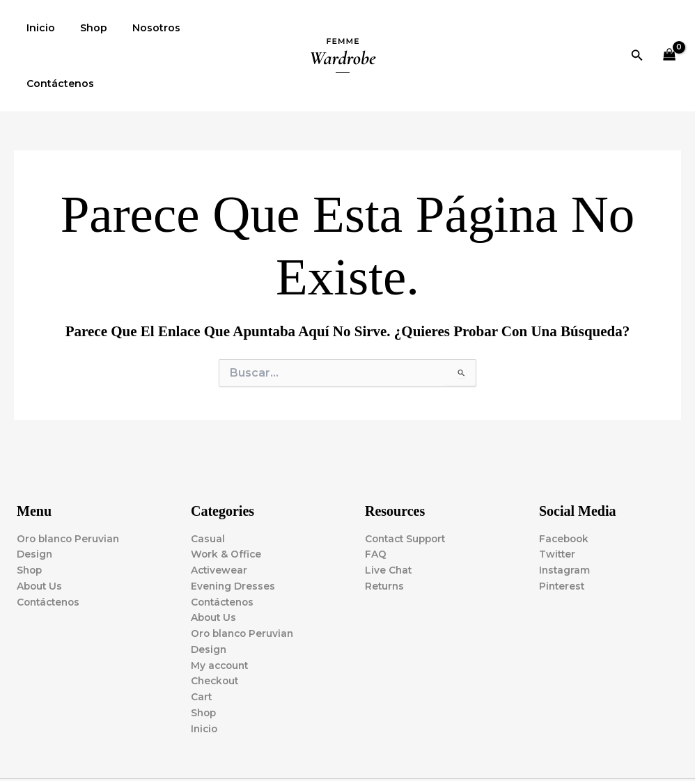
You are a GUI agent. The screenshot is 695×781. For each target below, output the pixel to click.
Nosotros (142, 28)
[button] (637, 28)
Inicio (38, 28)
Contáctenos (219, 28)
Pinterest (562, 531)
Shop (85, 28)
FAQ (375, 499)
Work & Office (227, 499)
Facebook (565, 483)
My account (221, 612)
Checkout (216, 628)
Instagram (565, 515)
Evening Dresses (233, 531)
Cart (201, 644)
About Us (40, 531)
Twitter (558, 499)
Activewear (220, 515)
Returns (385, 531)
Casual (208, 483)
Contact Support (408, 483)
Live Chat (389, 515)
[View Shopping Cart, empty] (669, 28)
